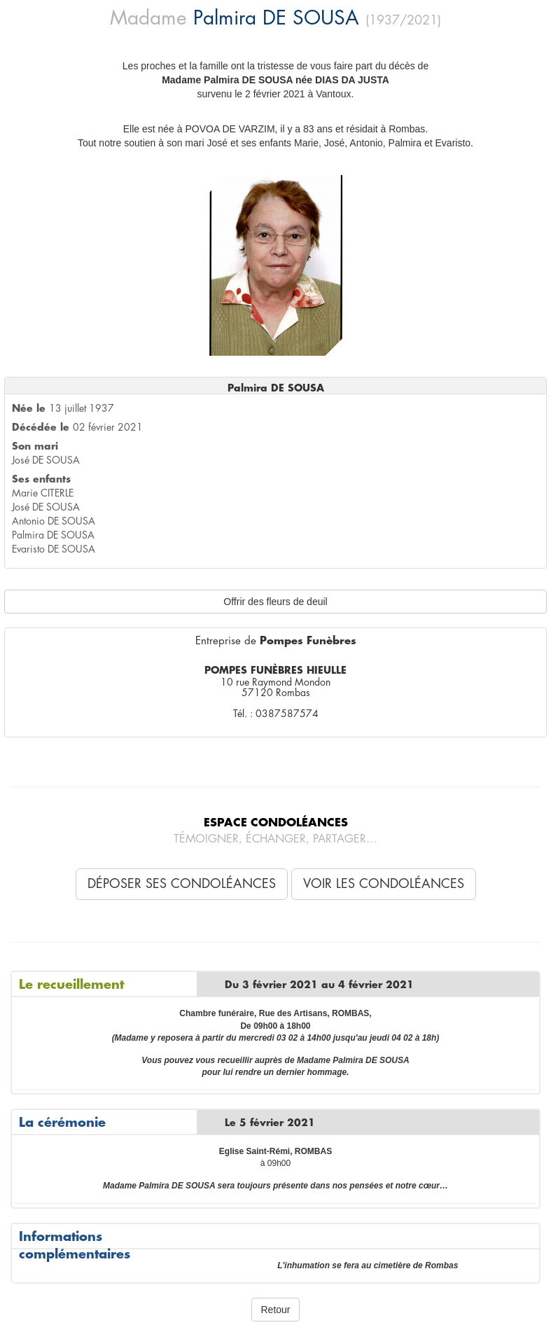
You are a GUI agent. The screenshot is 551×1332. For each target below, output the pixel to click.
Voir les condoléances (383, 883)
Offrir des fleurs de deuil (275, 601)
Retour (275, 1309)
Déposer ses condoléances (182, 883)
